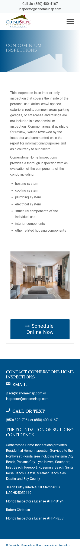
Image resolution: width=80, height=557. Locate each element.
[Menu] (68, 21)
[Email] (8, 384)
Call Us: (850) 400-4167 (40, 4)
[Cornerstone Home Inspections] (33, 21)
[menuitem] (68, 21)
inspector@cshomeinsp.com (40, 9)
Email (19, 384)
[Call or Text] (8, 410)
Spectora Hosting (16, 551)
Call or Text (28, 411)
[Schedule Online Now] (40, 329)
